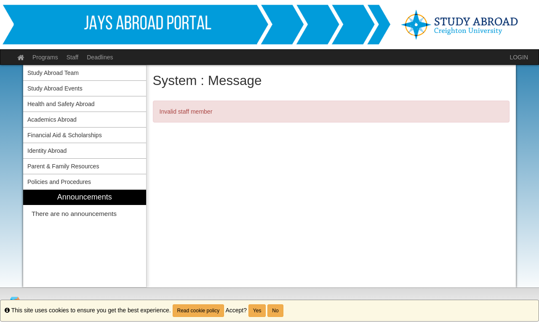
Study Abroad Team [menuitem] (53, 72)
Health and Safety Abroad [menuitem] (61, 104)
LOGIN (519, 57)
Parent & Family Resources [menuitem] (63, 166)
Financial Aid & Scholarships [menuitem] (64, 135)
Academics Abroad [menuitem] (52, 119)
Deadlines (100, 57)
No (275, 311)
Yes (257, 311)
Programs (45, 57)
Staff (73, 57)
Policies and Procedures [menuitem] (59, 181)
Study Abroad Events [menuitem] (55, 88)
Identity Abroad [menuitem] (47, 150)
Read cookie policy (198, 311)
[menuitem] (84, 238)
